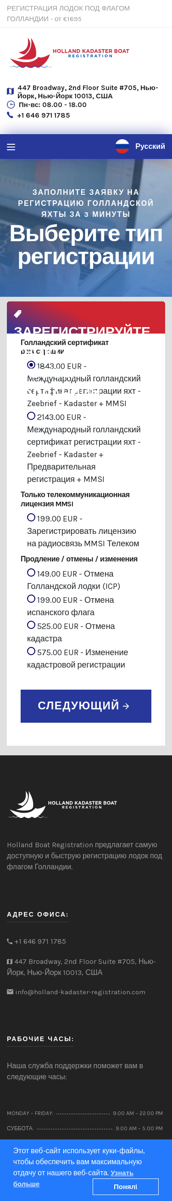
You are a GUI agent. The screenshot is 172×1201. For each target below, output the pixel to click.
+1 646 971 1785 (43, 115)
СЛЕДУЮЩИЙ (83, 705)
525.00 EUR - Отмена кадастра (71, 632)
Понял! (126, 1187)
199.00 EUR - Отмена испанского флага (70, 606)
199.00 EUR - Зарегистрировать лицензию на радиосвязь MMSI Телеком (83, 531)
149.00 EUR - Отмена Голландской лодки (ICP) (73, 579)
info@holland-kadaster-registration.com (80, 992)
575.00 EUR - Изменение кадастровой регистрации (77, 658)
